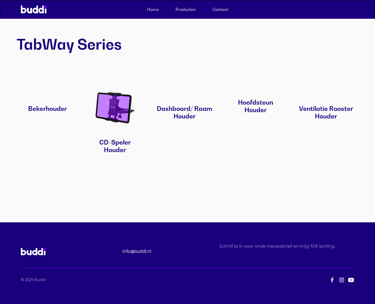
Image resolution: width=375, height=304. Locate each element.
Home (153, 9)
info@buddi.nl (136, 251)
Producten (186, 9)
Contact (220, 9)
